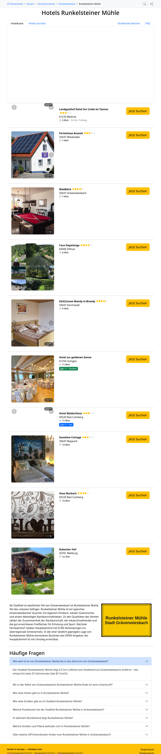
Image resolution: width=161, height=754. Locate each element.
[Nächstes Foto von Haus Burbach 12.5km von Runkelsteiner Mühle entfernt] (51, 515)
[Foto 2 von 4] (30, 109)
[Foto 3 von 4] (35, 109)
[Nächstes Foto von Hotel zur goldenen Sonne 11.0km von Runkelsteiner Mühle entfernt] (51, 378)
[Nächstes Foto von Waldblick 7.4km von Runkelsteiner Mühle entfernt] (51, 210)
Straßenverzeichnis (129, 23)
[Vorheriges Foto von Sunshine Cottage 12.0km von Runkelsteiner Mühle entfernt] (14, 459)
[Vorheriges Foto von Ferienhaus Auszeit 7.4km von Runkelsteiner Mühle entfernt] (14, 154)
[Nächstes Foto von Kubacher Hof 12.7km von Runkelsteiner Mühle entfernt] (51, 571)
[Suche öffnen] (144, 4)
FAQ (147, 23)
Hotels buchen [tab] (37, 23)
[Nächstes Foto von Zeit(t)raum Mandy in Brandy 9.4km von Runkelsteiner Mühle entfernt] (51, 322)
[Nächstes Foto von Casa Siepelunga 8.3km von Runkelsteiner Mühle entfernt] (51, 266)
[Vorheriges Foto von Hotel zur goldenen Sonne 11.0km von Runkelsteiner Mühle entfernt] (14, 378)
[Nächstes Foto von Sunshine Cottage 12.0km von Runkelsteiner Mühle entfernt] (51, 459)
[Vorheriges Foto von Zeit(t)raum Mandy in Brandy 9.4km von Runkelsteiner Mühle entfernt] (14, 322)
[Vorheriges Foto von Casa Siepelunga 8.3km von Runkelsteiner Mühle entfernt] (14, 266)
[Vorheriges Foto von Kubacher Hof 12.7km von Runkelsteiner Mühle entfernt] (14, 571)
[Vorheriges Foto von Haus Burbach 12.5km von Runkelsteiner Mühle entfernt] (14, 515)
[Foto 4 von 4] (41, 109)
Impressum (147, 749)
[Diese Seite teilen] (151, 4)
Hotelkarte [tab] (17, 23)
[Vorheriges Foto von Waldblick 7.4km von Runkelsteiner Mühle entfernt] (14, 210)
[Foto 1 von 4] (24, 109)
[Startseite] (15, 3)
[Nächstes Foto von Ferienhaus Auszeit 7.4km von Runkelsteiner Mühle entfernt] (51, 154)
